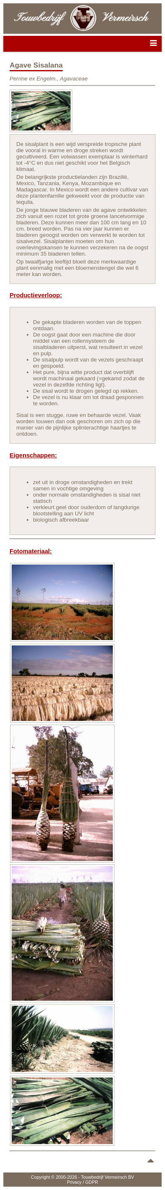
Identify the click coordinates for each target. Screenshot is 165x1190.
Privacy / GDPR (82, 1182)
